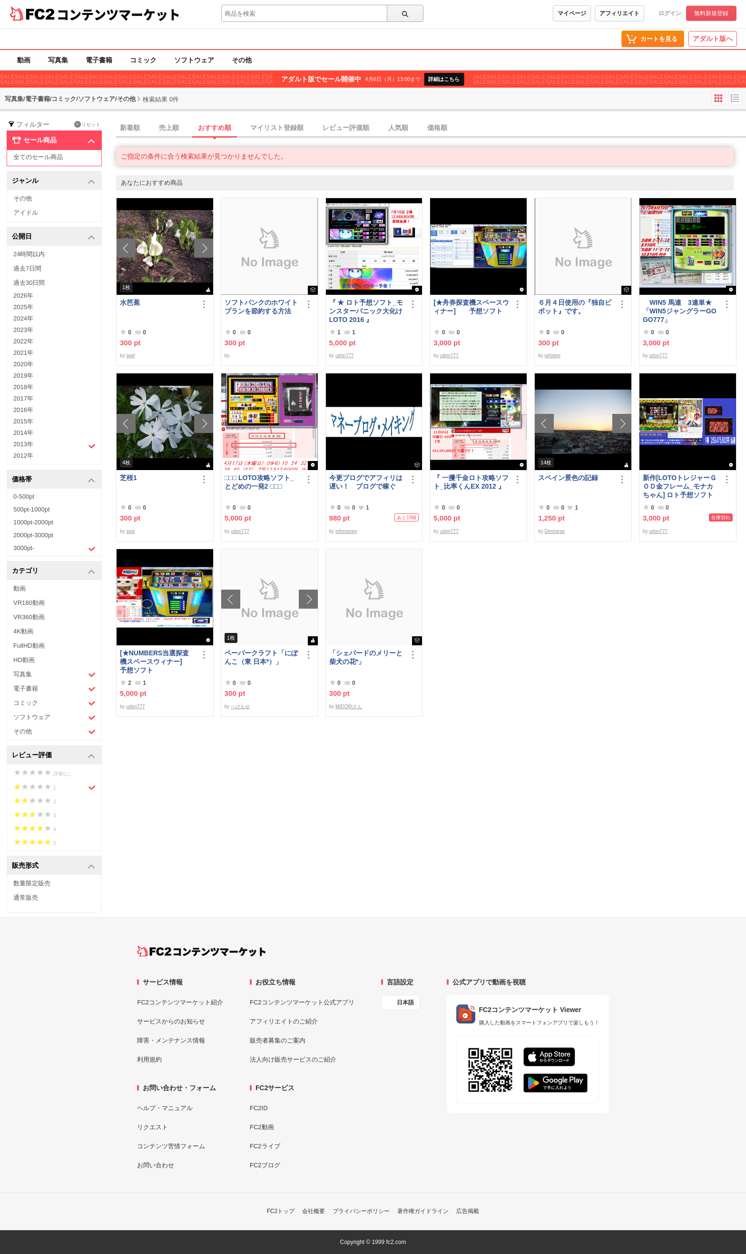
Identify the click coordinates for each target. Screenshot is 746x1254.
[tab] (431, 128)
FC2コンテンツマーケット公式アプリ (302, 1002)
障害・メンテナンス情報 (171, 1040)
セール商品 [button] (53, 140)
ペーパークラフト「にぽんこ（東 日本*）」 (261, 657)
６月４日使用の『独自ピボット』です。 (574, 307)
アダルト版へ (713, 38)
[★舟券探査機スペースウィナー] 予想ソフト (471, 307)
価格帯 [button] (53, 479)
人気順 (398, 127)
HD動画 (24, 659)
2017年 (23, 398)
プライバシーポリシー (361, 1211)
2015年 (23, 421)
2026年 (23, 295)
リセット (87, 124)
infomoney (346, 531)
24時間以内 (29, 254)
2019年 (23, 375)
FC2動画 (262, 1127)
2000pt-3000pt (33, 535)
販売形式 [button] (53, 866)
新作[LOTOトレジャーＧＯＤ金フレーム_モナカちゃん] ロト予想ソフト (680, 486)
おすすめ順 (214, 127)
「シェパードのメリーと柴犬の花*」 (365, 657)
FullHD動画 (29, 645)
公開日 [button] (53, 236)
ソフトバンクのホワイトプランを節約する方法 (261, 307)
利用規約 (149, 1059)
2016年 (23, 409)
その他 (242, 60)
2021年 (23, 352)
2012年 (23, 455)
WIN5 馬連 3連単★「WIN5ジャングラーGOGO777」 (680, 311)
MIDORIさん (348, 706)
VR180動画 (29, 602)
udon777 (344, 355)
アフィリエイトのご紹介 (284, 1021)
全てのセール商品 (38, 157)
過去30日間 (29, 282)
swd (130, 355)
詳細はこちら (444, 79)
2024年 (23, 318)
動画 (23, 60)
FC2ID (259, 1108)
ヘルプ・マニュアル (165, 1108)
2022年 (23, 341)
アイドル (25, 212)
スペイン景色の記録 (568, 478)
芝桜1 (128, 478)
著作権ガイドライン (423, 1211)
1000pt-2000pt (33, 522)
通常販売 (25, 897)
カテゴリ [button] (53, 571)
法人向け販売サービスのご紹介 (293, 1059)
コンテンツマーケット (118, 14)
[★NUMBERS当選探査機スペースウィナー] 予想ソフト (158, 661)
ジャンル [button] (53, 181)
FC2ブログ (265, 1165)
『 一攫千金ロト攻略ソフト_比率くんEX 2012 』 (471, 482)
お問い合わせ (155, 1165)
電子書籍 (99, 60)
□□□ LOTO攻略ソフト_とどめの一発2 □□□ (259, 482)
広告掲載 (467, 1211)
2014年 (23, 432)
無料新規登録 (711, 13)
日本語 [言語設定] (405, 1002)
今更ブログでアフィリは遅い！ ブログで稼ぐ (365, 482)
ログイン (669, 13)
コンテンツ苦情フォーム (171, 1146)
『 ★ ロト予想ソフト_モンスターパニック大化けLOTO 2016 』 (366, 311)
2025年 (23, 307)
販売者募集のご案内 (277, 1040)
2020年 (23, 364)
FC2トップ (281, 1211)
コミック (143, 60)
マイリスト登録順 (277, 127)
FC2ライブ (265, 1146)
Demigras (554, 531)
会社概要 (313, 1211)
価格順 (437, 127)
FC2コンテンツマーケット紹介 (180, 1002)
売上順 (169, 127)
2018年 (23, 387)
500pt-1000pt (31, 509)
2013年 (54, 445)
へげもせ (240, 706)
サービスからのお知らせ (171, 1021)
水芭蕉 (130, 302)
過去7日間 (27, 268)
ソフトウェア (194, 60)
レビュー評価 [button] (53, 755)
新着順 (130, 127)
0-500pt (23, 496)
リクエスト (152, 1127)
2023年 (23, 329)
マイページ (572, 13)
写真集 (58, 60)
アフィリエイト (619, 13)
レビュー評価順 (346, 127)
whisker (552, 355)
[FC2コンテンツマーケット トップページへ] (201, 951)
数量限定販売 (31, 883)
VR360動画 (29, 617)
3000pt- (54, 548)
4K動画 (23, 631)
